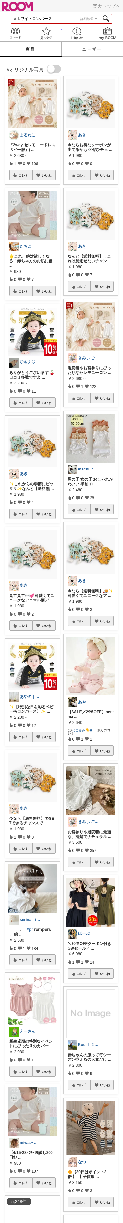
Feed (15, 33)
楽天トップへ (106, 6)
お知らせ (77, 33)
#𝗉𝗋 (30, 930)
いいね (46, 175)
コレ (23, 175)
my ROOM (107, 33)
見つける (46, 33)
